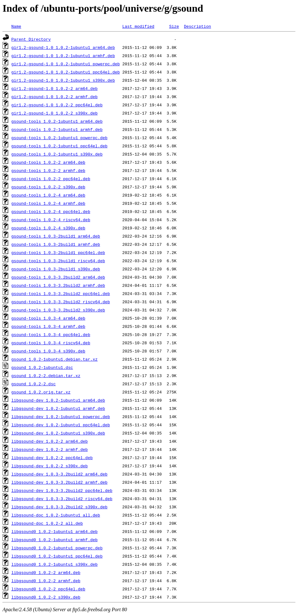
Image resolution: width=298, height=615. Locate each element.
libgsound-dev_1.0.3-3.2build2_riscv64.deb (62, 498)
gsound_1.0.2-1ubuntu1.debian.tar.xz (54, 359)
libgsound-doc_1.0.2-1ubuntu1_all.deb (55, 515)
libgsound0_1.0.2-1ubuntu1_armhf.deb (54, 539)
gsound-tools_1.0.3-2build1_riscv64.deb (58, 260)
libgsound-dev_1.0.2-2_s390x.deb (49, 466)
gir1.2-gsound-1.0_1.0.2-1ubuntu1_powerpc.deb (65, 64)
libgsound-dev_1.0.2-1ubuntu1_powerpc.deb (60, 416)
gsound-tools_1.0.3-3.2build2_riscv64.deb (60, 302)
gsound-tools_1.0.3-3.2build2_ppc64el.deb (60, 293)
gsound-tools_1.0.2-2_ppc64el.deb (50, 178)
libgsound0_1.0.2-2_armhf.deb (45, 580)
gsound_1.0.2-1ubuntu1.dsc (42, 367)
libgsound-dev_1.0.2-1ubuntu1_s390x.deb (58, 433)
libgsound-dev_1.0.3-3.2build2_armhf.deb (59, 482)
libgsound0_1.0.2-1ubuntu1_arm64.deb (54, 531)
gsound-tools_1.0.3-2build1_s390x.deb (55, 269)
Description (197, 26)
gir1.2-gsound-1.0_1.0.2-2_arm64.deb (54, 88)
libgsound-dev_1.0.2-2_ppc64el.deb (52, 457)
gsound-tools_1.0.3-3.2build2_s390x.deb (58, 310)
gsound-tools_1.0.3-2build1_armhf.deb (55, 244)
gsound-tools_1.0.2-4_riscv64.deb (50, 219)
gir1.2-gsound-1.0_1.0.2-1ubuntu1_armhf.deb (63, 55)
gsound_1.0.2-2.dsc (33, 384)
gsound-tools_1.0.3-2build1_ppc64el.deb (58, 252)
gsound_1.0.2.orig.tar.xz (40, 392)
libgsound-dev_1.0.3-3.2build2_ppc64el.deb (62, 490)
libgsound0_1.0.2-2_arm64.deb (45, 572)
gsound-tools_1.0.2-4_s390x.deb (48, 228)
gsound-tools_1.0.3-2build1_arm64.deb (55, 236)
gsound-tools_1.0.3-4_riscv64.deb (50, 343)
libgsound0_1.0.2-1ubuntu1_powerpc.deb (57, 548)
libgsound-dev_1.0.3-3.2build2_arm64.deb (59, 474)
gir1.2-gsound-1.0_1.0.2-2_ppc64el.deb (57, 105)
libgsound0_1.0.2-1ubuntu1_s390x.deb (54, 564)
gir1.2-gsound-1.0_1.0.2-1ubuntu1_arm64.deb (63, 47)
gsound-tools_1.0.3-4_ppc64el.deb (50, 334)
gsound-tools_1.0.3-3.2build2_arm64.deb (58, 277)
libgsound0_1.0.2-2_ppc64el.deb (48, 589)
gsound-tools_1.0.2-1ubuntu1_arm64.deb (57, 121)
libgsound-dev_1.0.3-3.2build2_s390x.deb (59, 507)
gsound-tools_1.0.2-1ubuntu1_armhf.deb (57, 129)
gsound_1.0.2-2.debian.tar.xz (45, 375)
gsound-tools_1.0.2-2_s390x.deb (48, 187)
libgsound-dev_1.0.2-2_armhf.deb (49, 449)
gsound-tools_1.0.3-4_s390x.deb (48, 351)
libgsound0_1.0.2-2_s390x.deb (45, 597)
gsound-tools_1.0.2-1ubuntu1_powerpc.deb (59, 137)
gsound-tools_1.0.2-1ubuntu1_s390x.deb (57, 154)
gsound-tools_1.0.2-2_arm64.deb (48, 162)
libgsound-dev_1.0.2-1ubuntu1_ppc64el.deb (60, 425)
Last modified (138, 26)
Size (174, 26)
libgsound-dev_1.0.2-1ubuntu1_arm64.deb (58, 400)
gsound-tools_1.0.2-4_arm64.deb (48, 195)
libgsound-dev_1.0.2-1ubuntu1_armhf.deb (58, 408)
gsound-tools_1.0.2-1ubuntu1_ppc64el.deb (59, 146)
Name (16, 26)
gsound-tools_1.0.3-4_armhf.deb (48, 326)
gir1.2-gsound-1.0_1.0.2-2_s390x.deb (54, 113)
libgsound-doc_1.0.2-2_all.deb (47, 523)
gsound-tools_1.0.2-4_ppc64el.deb (50, 211)
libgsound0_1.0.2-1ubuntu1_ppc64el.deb (57, 556)
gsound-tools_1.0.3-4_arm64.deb (48, 318)
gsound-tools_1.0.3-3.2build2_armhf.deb (58, 285)
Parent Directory (31, 39)
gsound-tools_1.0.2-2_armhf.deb (48, 170)
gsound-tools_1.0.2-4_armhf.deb (48, 203)
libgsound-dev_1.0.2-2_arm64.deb (49, 441)
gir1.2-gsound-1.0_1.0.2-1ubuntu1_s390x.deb (63, 80)
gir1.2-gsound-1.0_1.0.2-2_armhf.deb (54, 96)
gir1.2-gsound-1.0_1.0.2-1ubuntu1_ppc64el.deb (65, 72)
